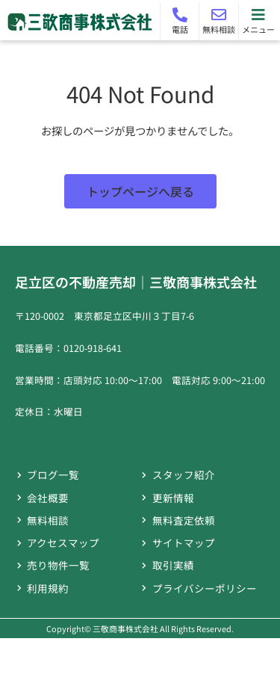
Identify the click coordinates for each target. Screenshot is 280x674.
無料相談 (218, 29)
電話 (180, 29)
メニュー (258, 29)
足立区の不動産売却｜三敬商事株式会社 (136, 281)
